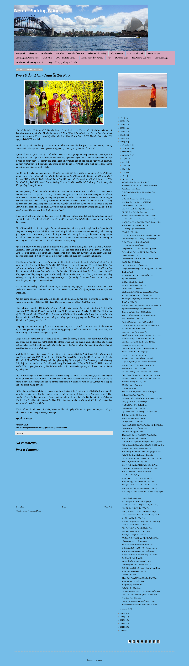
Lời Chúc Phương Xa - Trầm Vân (133, 245)
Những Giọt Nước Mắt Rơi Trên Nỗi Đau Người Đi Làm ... (142, 485)
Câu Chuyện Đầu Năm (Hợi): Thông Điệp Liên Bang (140, 505)
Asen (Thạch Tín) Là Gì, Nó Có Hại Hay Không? (139, 511)
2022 (122, 131)
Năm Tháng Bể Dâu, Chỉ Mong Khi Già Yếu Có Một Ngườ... (143, 491)
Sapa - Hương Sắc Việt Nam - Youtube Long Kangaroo (141, 375)
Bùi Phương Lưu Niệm (141, 58)
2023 (122, 128)
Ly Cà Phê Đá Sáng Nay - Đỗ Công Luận (136, 199)
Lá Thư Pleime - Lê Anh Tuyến (132, 289)
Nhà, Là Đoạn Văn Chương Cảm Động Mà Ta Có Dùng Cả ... (143, 445)
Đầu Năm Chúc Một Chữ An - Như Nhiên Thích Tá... (140, 538)
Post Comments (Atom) (33, 511)
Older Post (108, 507)
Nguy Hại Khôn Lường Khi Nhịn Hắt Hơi (136, 309)
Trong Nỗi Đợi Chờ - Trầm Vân (133, 581)
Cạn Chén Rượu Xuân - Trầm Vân (133, 205)
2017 (122, 617)
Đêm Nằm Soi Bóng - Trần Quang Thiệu (136, 531)
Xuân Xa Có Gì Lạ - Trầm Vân (132, 345)
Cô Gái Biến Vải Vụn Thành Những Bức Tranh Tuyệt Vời (142, 442)
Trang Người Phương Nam (27, 58)
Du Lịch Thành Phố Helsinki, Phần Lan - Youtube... (139, 252)
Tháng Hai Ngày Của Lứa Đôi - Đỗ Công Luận (138, 482)
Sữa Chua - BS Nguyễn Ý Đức (132, 432)
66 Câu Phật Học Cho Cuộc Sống (133, 229)
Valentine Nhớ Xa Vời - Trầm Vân (134, 368)
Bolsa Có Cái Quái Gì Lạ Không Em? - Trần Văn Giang (141, 521)
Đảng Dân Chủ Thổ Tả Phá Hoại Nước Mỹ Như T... (139, 249)
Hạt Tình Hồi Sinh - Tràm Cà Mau (134, 328)
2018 (122, 613)
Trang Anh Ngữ (161, 58)
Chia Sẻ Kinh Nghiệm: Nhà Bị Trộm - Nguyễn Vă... (140, 465)
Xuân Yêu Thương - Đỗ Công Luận (134, 382)
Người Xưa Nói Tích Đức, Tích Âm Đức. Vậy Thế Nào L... (142, 425)
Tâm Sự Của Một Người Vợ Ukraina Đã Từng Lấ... (139, 392)
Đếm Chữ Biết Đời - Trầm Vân (132, 318)
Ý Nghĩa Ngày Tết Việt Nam (132, 585)
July (124, 162)
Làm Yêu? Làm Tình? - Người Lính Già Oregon (138, 209)
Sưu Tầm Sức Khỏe (135, 53)
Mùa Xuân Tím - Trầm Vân (131, 598)
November (126, 148)
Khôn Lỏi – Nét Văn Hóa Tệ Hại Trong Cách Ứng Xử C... (142, 591)
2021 (122, 135)
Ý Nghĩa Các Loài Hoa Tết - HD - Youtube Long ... (139, 548)
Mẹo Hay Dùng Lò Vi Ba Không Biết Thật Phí (138, 365)
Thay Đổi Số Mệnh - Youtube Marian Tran (136, 472)
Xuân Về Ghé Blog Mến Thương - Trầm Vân (137, 455)
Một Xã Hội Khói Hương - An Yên (134, 418)
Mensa (124, 195)
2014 (122, 627)
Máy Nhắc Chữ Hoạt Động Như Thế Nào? (136, 202)
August (125, 159)
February (125, 179)
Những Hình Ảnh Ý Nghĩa (92, 58)
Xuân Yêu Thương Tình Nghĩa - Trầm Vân (136, 448)
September (126, 155)
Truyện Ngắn (46, 53)
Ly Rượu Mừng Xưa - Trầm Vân (133, 395)
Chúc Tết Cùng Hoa (129, 575)
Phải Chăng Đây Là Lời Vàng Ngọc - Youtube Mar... (140, 219)
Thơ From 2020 (121, 58)
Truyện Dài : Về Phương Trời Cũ (29, 62)
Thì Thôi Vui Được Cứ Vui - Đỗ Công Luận (137, 295)
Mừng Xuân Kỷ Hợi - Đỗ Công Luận (134, 571)
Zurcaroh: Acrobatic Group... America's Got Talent (139, 605)
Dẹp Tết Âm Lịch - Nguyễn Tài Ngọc (135, 355)
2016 (122, 620)
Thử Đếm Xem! (127, 272)
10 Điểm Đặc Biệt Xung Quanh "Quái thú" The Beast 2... (141, 335)
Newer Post (20, 507)
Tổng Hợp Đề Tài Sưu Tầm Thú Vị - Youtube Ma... (139, 435)
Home (64, 507)
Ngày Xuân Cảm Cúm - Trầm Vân (133, 408)
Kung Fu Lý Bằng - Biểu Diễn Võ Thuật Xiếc (137, 358)
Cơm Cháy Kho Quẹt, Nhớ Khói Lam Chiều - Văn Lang (141, 235)
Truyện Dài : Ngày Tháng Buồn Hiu (62, 62)
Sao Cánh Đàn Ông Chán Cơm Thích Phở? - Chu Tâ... (140, 372)
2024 (122, 124)
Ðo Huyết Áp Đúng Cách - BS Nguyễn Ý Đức (138, 275)
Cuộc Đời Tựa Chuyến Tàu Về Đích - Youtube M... (139, 362)
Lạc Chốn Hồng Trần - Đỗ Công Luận (135, 265)
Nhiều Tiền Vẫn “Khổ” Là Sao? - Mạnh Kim (137, 545)
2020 (122, 138)
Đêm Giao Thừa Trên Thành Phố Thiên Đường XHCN (140, 515)
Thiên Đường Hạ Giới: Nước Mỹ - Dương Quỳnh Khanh (141, 452)
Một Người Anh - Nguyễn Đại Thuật (134, 405)
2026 (122, 118)
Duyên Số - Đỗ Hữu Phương (132, 498)
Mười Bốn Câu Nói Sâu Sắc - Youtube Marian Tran (139, 186)
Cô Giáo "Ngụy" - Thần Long (132, 385)
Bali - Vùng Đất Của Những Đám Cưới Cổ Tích (138, 192)
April (124, 172)
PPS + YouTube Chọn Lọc (66, 58)
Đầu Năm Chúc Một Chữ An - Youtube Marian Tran (140, 292)
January (125, 609)
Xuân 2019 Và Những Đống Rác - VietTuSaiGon (139, 215)
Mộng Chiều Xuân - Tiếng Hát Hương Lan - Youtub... (140, 555)
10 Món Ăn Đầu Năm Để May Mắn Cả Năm (137, 561)
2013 (122, 630)
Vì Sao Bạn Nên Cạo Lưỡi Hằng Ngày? (135, 182)
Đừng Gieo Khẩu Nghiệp (130, 475)
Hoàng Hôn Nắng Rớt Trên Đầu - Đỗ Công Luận (138, 338)
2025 (122, 121)
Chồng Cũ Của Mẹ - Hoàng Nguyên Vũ (135, 242)
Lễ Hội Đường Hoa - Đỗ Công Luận (134, 541)
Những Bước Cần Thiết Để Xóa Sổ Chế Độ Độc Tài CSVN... (143, 398)
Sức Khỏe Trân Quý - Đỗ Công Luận (134, 212)
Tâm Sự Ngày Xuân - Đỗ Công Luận (134, 462)
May (124, 169)
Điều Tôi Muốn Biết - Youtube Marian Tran (137, 528)
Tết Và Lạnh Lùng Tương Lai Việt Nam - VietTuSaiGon (141, 299)
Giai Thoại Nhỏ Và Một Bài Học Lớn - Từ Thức (138, 342)
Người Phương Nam (36, 10)
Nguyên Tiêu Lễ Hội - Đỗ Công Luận (135, 352)
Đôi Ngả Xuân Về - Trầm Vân (132, 422)
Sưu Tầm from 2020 (76, 53)
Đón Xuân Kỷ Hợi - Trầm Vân (132, 558)
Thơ (109, 58)
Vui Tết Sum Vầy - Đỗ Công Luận (133, 518)
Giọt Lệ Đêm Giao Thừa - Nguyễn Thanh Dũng (138, 601)
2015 (122, 623)
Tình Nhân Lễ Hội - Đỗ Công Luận (134, 415)
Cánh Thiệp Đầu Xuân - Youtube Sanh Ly (136, 565)
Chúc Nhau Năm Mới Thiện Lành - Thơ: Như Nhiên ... (141, 259)
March (124, 176)
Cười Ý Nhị (47, 58)
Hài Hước (125, 495)
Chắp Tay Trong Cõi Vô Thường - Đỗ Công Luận (139, 239)
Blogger (98, 660)
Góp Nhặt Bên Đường (97, 53)
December (126, 145)
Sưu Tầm (60, 53)
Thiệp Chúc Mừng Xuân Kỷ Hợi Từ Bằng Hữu (138, 551)
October (125, 152)
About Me (33, 53)
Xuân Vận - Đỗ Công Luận (131, 588)
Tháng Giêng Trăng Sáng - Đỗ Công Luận (136, 312)
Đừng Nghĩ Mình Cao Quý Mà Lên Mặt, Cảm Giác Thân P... (142, 269)
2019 (122, 142)
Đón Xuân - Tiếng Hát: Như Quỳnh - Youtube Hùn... (140, 595)
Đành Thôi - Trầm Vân (130, 232)
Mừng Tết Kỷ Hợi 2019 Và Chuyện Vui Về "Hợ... (139, 478)
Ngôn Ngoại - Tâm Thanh (131, 189)
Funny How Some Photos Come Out (134, 332)
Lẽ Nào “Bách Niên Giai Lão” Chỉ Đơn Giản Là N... (140, 348)
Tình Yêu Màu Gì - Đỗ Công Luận (134, 438)
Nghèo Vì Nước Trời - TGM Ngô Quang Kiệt (137, 322)
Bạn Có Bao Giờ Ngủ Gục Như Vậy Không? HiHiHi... (140, 468)
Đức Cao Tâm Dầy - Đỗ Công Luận (134, 285)
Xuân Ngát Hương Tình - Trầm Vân (134, 535)
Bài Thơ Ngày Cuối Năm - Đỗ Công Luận (136, 501)
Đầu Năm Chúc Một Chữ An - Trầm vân (136, 525)
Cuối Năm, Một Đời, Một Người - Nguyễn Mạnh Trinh (141, 568)
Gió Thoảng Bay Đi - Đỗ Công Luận (134, 428)
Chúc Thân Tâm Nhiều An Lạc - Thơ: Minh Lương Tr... (141, 325)
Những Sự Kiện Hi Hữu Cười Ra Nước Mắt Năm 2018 (141, 378)
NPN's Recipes (154, 53)
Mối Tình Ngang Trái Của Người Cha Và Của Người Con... (142, 305)
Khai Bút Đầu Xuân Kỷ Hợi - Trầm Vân (135, 508)
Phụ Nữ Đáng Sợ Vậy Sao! (131, 262)
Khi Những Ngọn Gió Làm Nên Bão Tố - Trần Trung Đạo (142, 458)
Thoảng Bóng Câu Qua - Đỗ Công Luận (135, 225)
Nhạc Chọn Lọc (117, 53)
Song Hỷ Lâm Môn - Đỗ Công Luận (134, 402)
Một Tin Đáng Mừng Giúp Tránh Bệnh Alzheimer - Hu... (141, 222)
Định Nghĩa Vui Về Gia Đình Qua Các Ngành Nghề (140, 412)
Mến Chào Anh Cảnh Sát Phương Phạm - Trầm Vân (139, 488)
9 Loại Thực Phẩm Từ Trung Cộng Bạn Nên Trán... (139, 578)
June (124, 165)
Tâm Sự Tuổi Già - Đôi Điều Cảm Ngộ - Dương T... (139, 315)
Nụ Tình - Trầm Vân (129, 279)
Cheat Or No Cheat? (129, 388)
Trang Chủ (20, 53)
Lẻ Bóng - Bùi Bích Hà (130, 255)
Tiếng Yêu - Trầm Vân (129, 302)
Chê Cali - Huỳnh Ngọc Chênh (132, 282)
